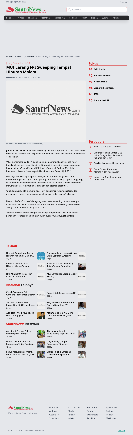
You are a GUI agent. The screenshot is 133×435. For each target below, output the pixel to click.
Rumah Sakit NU (102, 100)
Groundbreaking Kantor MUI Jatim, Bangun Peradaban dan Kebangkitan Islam (108, 155)
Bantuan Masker (102, 75)
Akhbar (21, 18)
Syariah (94, 18)
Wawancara (92, 414)
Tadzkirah (91, 418)
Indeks (71, 418)
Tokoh (72, 414)
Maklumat (111, 418)
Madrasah (73, 18)
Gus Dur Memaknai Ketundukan (109, 163)
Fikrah (84, 18)
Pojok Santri (54, 418)
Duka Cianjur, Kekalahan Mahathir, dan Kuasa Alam (106, 170)
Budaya (105, 18)
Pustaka (115, 18)
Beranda (10, 18)
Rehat (110, 414)
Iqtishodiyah (59, 18)
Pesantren (45, 18)
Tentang (123, 2)
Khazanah (32, 18)
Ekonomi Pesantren (104, 87)
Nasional (30, 56)
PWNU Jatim (100, 69)
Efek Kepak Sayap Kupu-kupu (108, 146)
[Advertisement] (66, 38)
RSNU (96, 94)
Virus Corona (100, 81)
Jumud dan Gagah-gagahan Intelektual (107, 178)
